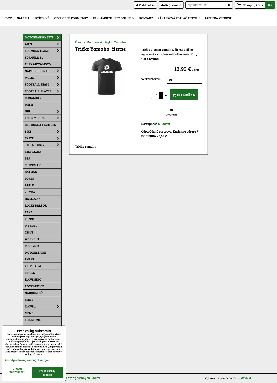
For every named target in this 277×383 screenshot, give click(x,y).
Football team (43, 84)
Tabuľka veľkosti (218, 18)
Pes (27, 158)
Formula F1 (34, 57)
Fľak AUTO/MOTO (38, 64)
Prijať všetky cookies (47, 372)
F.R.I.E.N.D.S (33, 152)
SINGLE (30, 273)
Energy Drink (43, 118)
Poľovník (32, 246)
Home (7, 18)
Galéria (23, 18)
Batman (31, 172)
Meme (29, 313)
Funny (30, 219)
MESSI (29, 104)
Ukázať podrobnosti (17, 370)
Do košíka (184, 94)
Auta (43, 44)
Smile (29, 299)
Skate (43, 138)
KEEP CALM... (34, 266)
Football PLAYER (43, 91)
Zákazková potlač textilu (179, 18)
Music (43, 77)
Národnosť (34, 293)
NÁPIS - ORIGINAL (43, 71)
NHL (43, 111)
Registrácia (171, 5)
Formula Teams (43, 50)
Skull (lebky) (43, 145)
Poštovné (41, 18)
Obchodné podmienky (71, 18)
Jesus (29, 232)
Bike (43, 131)
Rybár (29, 259)
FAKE (28, 212)
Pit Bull (31, 225)
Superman (33, 165)
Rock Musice (34, 286)
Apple (29, 185)
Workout (32, 239)
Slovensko (33, 279)
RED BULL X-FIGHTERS (40, 125)
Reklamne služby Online (113, 18)
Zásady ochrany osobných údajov (77, 378)
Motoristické (35, 252)
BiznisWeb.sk (242, 378)
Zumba (30, 192)
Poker (29, 178)
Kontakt (146, 18)
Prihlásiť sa (145, 5)
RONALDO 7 (33, 98)
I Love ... (43, 306)
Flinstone (33, 320)
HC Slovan (33, 199)
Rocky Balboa (36, 205)
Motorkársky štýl (43, 37)
